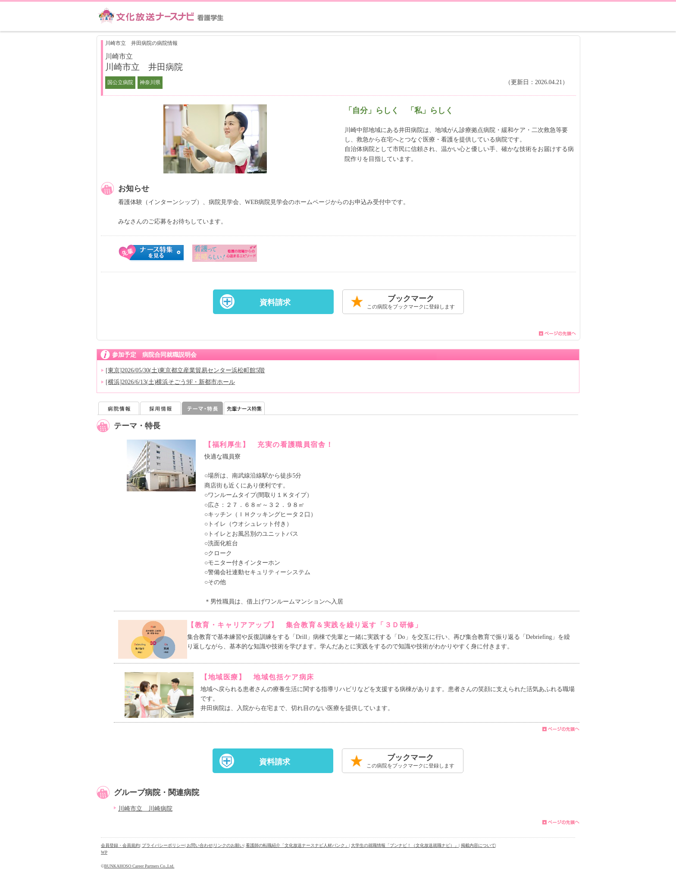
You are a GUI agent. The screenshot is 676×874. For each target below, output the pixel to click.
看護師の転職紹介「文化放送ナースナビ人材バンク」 (297, 845)
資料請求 (275, 302)
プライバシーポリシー (163, 845)
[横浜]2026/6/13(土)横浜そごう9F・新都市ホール (170, 382)
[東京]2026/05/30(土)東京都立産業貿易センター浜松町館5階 (185, 370)
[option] (215, 138)
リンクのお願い (228, 845)
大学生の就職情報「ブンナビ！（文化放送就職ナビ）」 (405, 845)
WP (104, 852)
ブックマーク (411, 302)
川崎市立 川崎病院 (145, 808)
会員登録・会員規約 (120, 845)
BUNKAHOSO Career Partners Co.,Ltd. (139, 866)
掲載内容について (478, 845)
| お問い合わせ (199, 845)
